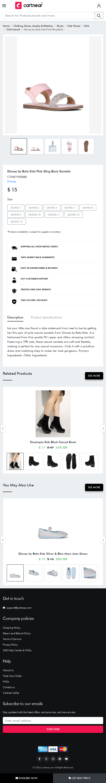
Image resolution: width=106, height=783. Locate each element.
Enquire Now (26, 778)
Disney (11, 181)
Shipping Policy (11, 628)
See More (94, 375)
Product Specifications (46, 317)
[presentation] (3, 428)
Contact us (8, 687)
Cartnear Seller (11, 693)
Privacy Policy (10, 645)
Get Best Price (79, 778)
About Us (8, 670)
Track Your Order (12, 676)
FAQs (6, 682)
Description (15, 317)
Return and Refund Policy (17, 633)
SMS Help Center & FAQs (17, 650)
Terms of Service (12, 639)
